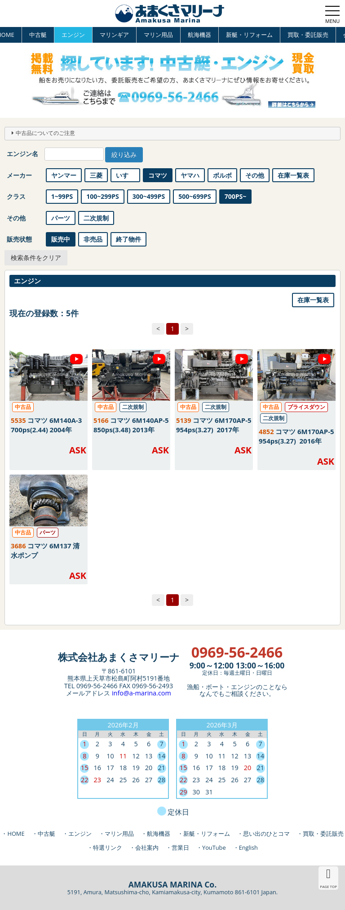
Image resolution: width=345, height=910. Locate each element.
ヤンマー (63, 175)
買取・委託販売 (308, 35)
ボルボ (222, 175)
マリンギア (114, 35)
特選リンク (107, 847)
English (248, 847)
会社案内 (147, 847)
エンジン (73, 35)
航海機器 (199, 35)
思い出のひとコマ (266, 833)
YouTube (214, 847)
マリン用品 (158, 35)
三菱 (96, 175)
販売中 (60, 239)
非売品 (93, 239)
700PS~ (236, 196)
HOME (15, 833)
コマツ (157, 175)
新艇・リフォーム (249, 35)
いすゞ (125, 175)
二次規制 (96, 218)
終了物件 (128, 239)
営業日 (180, 847)
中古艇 (38, 35)
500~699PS (194, 196)
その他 (254, 175)
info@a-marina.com (141, 693)
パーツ (60, 218)
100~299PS (102, 196)
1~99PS (62, 196)
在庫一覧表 (293, 175)
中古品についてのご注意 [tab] (42, 132)
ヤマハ (190, 175)
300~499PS (149, 196)
